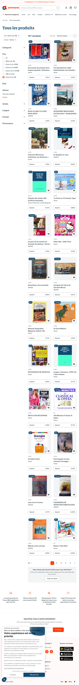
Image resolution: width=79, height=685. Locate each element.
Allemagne (45, 668)
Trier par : (53, 36)
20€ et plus (10, 74)
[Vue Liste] (75, 36)
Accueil (4, 20)
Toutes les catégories (10, 14)
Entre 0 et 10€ (11, 77)
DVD (33, 14)
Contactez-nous (46, 647)
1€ (6, 58)
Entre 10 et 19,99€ (12, 71)
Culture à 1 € (49, 14)
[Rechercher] (39, 8)
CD (29, 14)
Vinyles (40, 14)
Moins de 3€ (10, 61)
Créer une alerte (52, 578)
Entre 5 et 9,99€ (12, 67)
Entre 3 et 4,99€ (12, 64)
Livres (23, 14)
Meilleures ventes (61, 14)
